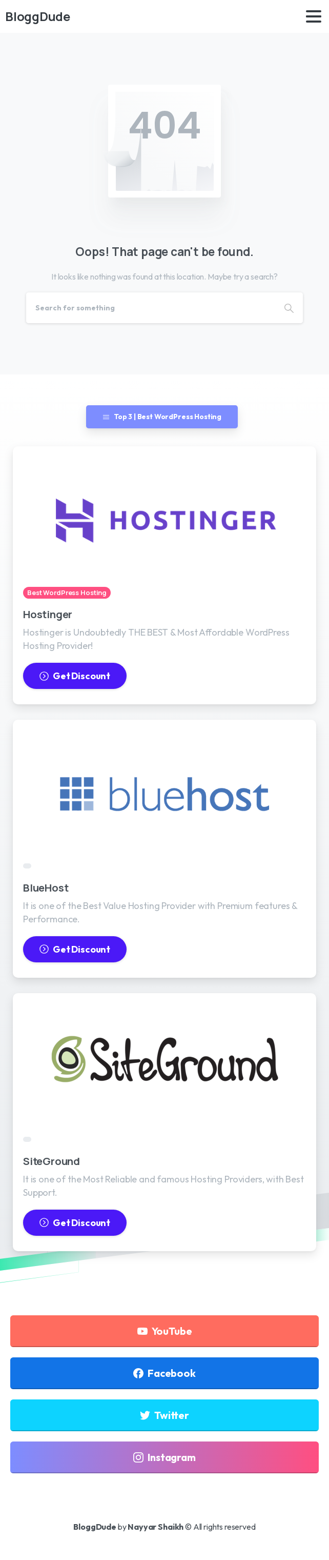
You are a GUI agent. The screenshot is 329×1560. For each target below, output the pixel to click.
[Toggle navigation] (313, 16)
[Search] (150, 307)
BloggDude (37, 16)
